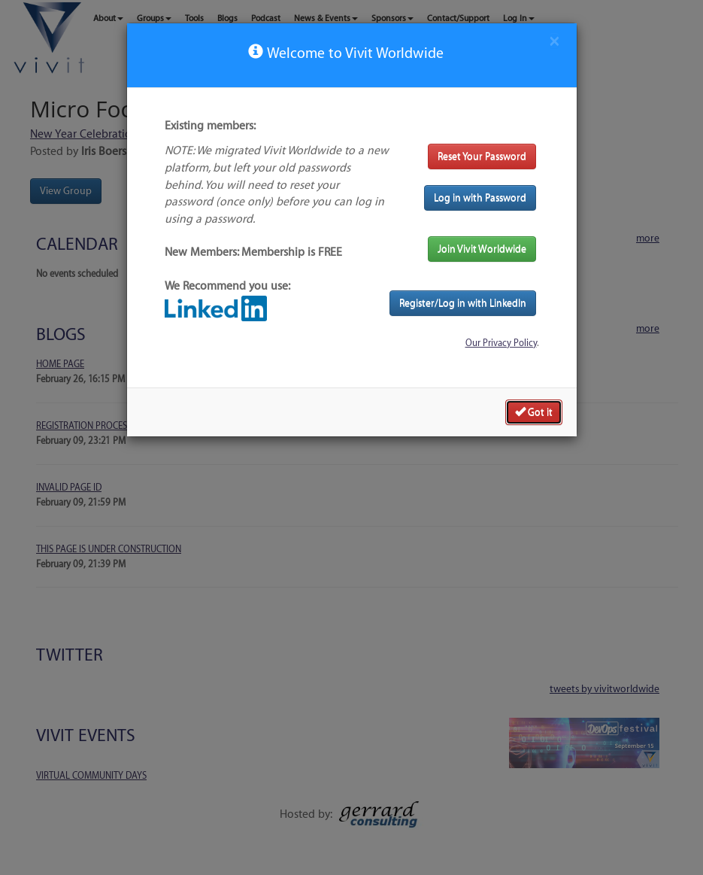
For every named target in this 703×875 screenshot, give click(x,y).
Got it (534, 412)
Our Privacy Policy (501, 343)
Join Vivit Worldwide (482, 248)
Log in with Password (480, 197)
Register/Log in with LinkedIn (462, 302)
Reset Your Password (482, 156)
